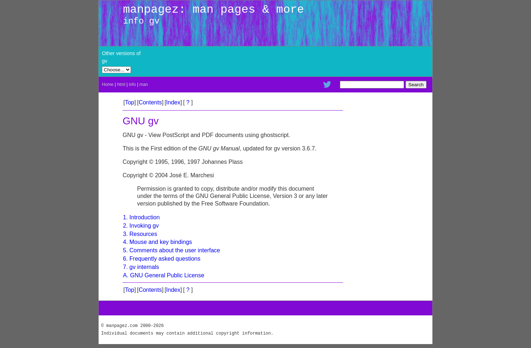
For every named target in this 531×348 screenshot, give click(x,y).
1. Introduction (141, 217)
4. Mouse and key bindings (157, 242)
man (143, 84)
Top (129, 102)
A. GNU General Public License (163, 275)
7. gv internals (141, 267)
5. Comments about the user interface (171, 250)
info (132, 84)
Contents (150, 102)
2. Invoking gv (141, 226)
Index (173, 102)
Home (108, 84)
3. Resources (140, 234)
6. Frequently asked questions (161, 259)
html (121, 84)
